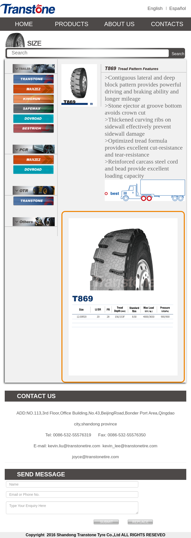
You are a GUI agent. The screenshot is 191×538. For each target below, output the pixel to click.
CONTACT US (36, 396)
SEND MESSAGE (41, 474)
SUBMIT (106, 522)
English (155, 8)
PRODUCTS (72, 24)
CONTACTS (167, 24)
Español (177, 8)
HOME (24, 24)
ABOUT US (119, 24)
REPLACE (140, 522)
